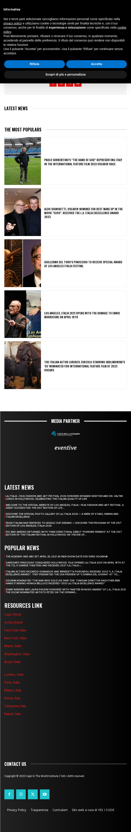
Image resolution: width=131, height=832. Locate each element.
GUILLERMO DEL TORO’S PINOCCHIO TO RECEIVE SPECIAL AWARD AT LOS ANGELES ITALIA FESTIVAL (83, 264)
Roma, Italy (12, 698)
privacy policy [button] (12, 23)
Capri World (12, 615)
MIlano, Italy (12, 690)
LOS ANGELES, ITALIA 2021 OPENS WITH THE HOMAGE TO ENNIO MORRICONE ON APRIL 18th (82, 315)
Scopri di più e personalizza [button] (65, 74)
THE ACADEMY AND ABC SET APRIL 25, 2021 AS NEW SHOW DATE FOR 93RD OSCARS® (57, 556)
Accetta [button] (96, 64)
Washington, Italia (17, 654)
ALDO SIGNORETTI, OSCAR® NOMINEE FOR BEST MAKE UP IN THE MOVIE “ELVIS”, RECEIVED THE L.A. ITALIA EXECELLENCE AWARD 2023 (83, 213)
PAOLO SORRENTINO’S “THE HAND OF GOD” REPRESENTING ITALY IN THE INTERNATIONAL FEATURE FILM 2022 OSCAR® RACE (83, 161)
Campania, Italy (15, 706)
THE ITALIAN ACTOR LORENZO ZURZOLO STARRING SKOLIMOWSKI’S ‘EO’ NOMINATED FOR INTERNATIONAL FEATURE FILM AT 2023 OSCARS (84, 366)
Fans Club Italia (15, 630)
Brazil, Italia (12, 662)
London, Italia (14, 675)
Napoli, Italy (12, 714)
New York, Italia (15, 638)
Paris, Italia (12, 682)
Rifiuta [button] (34, 64)
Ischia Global (13, 622)
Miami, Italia (12, 646)
